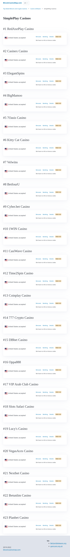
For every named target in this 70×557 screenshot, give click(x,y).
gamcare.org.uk (56, 546)
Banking (45, 37)
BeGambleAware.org (58, 543)
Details (51, 37)
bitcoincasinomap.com (12, 550)
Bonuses (38, 37)
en (25, 3)
